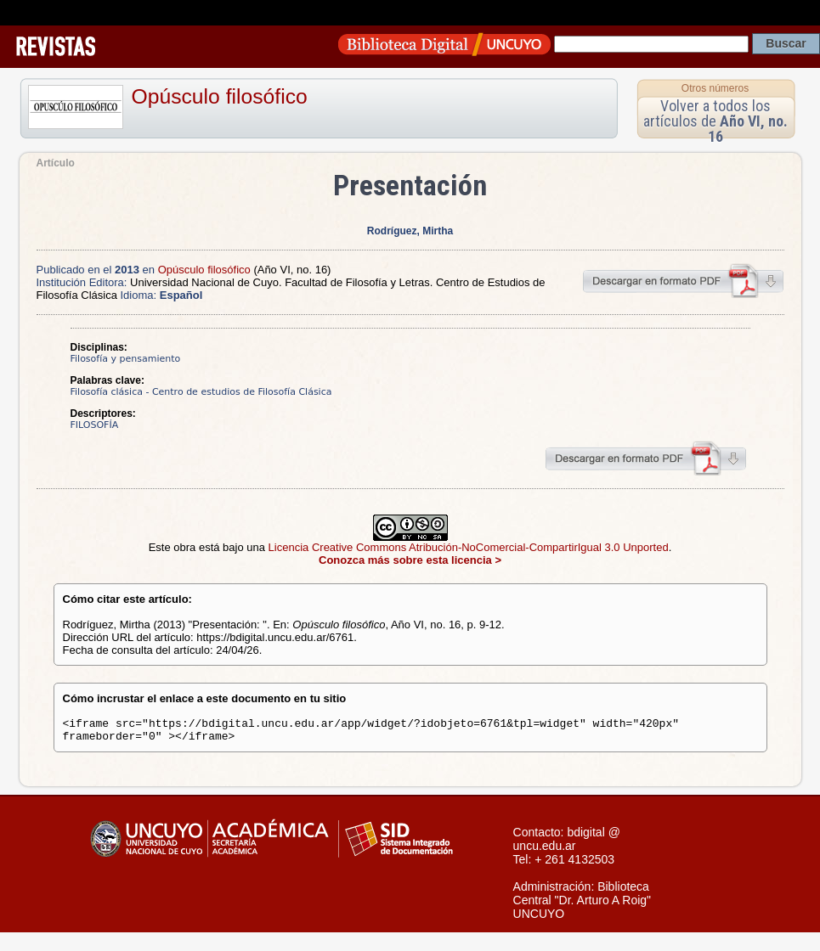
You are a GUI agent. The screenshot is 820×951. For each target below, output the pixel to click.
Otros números (715, 88)
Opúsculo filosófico (220, 96)
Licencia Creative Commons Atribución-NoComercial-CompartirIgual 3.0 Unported (469, 547)
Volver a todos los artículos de (715, 121)
